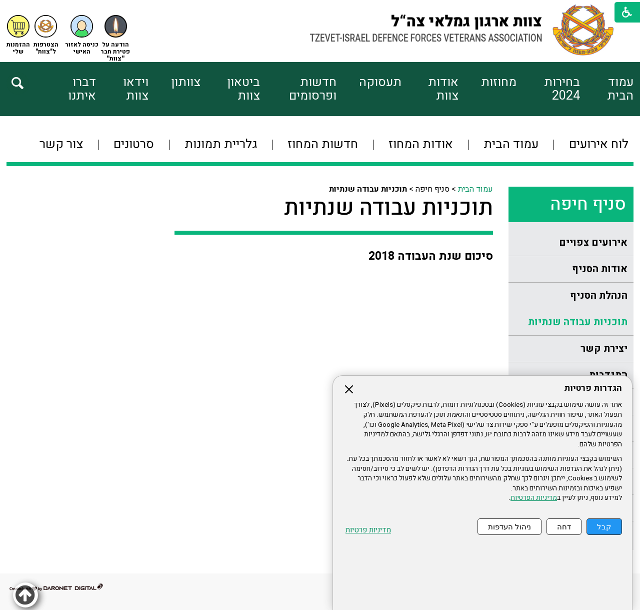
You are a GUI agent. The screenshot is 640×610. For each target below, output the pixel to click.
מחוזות (498, 82)
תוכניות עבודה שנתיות (578, 322)
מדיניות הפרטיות (533, 498)
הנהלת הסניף (599, 295)
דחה (564, 526)
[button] (82, 35)
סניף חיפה (588, 204)
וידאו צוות (135, 89)
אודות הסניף (600, 269)
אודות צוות (443, 89)
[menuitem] (607, 89)
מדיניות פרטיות (368, 530)
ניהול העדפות (509, 526)
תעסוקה (380, 82)
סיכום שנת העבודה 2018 (430, 256)
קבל (604, 526)
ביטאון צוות (243, 89)
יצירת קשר (604, 348)
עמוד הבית (620, 89)
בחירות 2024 (562, 89)
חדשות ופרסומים (312, 89)
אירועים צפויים (593, 242)
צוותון (185, 82)
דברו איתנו (82, 89)
